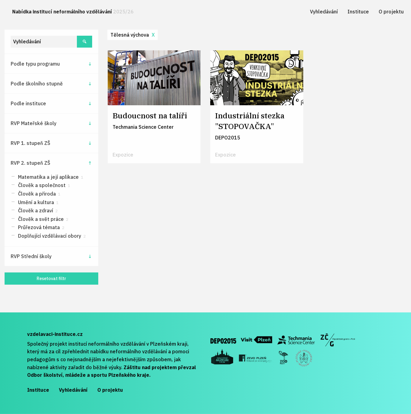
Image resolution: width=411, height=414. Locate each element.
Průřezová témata (40, 227)
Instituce (358, 12)
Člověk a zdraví (37, 210)
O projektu (391, 12)
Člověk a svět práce (42, 219)
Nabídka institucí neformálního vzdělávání (73, 12)
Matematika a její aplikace (50, 177)
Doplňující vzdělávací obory (51, 236)
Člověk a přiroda (38, 194)
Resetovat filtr (51, 278)
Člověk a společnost (43, 185)
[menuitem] (72, 11)
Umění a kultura (38, 202)
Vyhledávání (324, 12)
